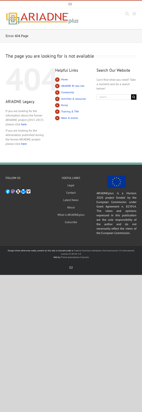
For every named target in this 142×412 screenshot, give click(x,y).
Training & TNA (70, 111)
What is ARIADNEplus (71, 215)
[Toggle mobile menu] (134, 14)
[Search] (133, 97)
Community (67, 92)
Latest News (71, 200)
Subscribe (71, 222)
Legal (70, 185)
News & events (69, 118)
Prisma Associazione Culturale (75, 257)
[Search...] (114, 97)
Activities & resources (73, 98)
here (24, 124)
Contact (71, 192)
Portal (64, 105)
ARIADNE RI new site (72, 86)
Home (64, 79)
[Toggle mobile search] (127, 14)
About (71, 207)
